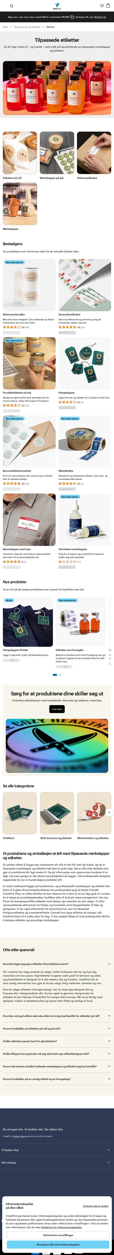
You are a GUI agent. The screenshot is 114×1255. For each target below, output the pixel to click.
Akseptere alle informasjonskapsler (58, 1244)
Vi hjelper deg (55, 1150)
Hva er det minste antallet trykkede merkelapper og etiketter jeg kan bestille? (50, 1066)
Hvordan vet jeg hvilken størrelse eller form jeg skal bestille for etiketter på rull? (51, 1015)
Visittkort (8, 837)
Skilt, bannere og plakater (56, 837)
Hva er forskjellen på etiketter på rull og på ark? (31, 1028)
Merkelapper (10, 228)
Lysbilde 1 (55, 675)
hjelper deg (19, 1136)
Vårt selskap (55, 1162)
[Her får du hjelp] (97, 6)
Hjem (5, 27)
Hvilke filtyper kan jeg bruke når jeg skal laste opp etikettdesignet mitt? (46, 1053)
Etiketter (50, 27)
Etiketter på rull (12, 177)
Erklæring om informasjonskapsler (61, 1227)
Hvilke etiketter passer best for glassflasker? (30, 1041)
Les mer (57, 709)
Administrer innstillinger (58, 1235)
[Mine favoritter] (102, 6)
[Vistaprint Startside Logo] (57, 6)
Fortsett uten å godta (95, 1205)
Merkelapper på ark (52, 177)
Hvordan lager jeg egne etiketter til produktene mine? (35, 963)
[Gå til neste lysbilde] (109, 812)
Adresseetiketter (87, 177)
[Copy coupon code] (72, 17)
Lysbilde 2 (60, 675)
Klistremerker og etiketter (27, 27)
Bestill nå (100, 16)
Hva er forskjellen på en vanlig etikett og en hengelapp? (37, 1078)
